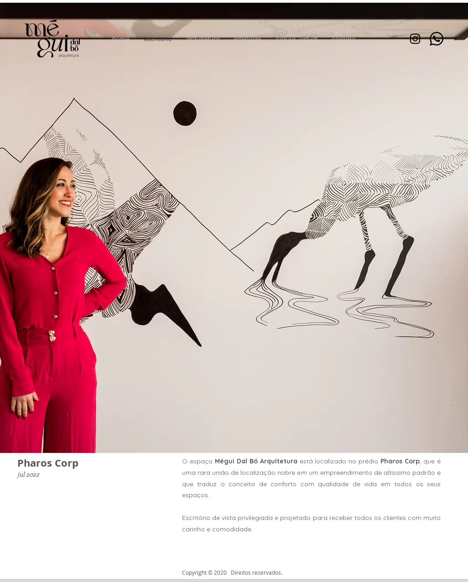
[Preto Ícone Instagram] (415, 39)
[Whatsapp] (436, 39)
